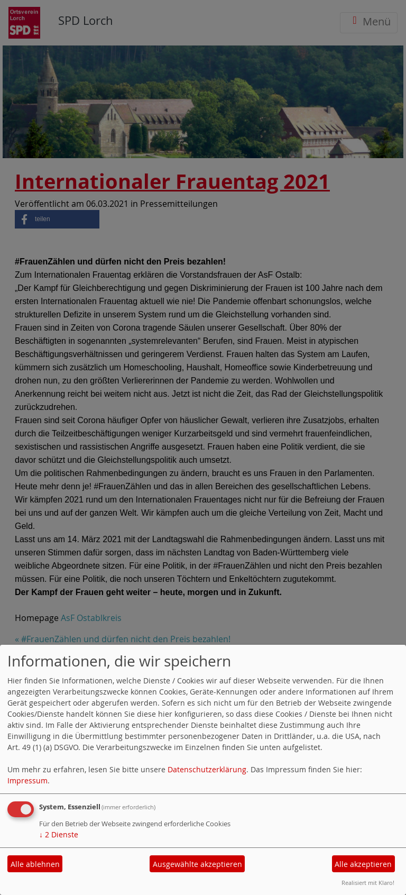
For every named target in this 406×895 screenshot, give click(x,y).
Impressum (27, 780)
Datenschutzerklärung (207, 769)
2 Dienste (58, 834)
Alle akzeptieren (363, 864)
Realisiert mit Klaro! (368, 883)
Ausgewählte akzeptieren (197, 864)
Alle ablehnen (35, 864)
